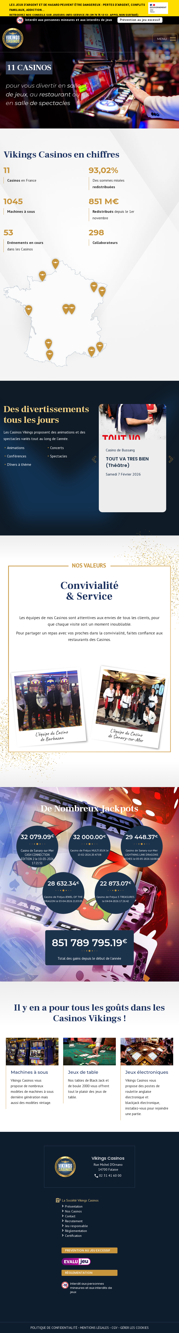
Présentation (74, 1206)
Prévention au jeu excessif (140, 20)
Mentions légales (94, 1328)
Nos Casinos (73, 1211)
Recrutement (74, 1221)
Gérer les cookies (134, 1328)
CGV (114, 1328)
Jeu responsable (76, 1226)
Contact (70, 1216)
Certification (73, 1236)
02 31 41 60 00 (108, 1175)
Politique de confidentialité (54, 1328)
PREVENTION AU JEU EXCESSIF (87, 1250)
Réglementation (76, 1231)
